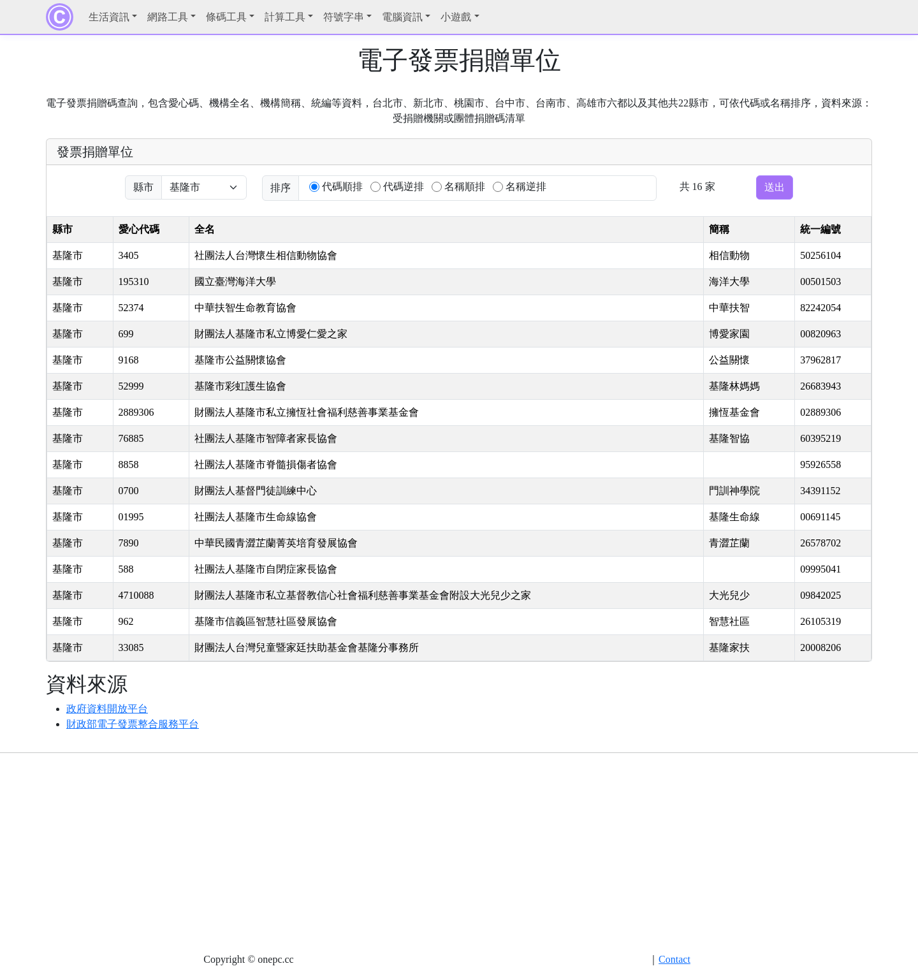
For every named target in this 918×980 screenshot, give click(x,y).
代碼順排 (342, 186)
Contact (674, 959)
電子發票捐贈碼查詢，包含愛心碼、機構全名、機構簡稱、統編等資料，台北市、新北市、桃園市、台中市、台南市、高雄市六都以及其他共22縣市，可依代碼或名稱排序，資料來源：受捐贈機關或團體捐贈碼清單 (459, 111)
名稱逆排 (526, 186)
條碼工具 (226, 16)
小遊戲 (456, 16)
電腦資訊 (402, 16)
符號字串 (343, 16)
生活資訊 (109, 16)
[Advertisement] (458, 852)
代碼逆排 (403, 186)
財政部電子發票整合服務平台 (132, 724)
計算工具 (285, 16)
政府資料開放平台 (107, 708)
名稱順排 (464, 186)
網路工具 (167, 16)
